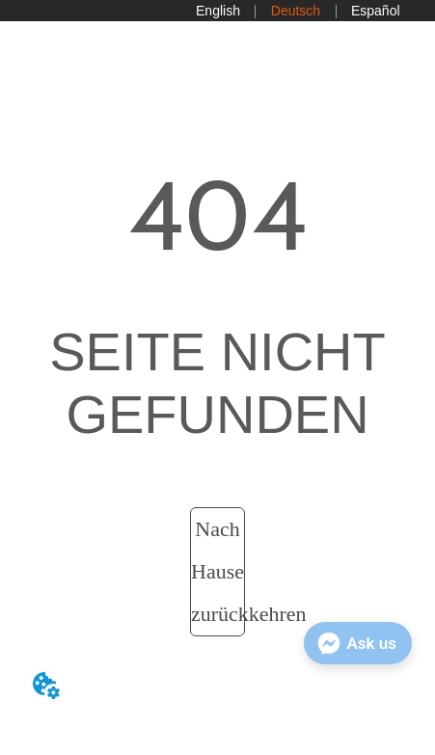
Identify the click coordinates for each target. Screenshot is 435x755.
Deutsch (295, 10)
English (218, 10)
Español (375, 10)
